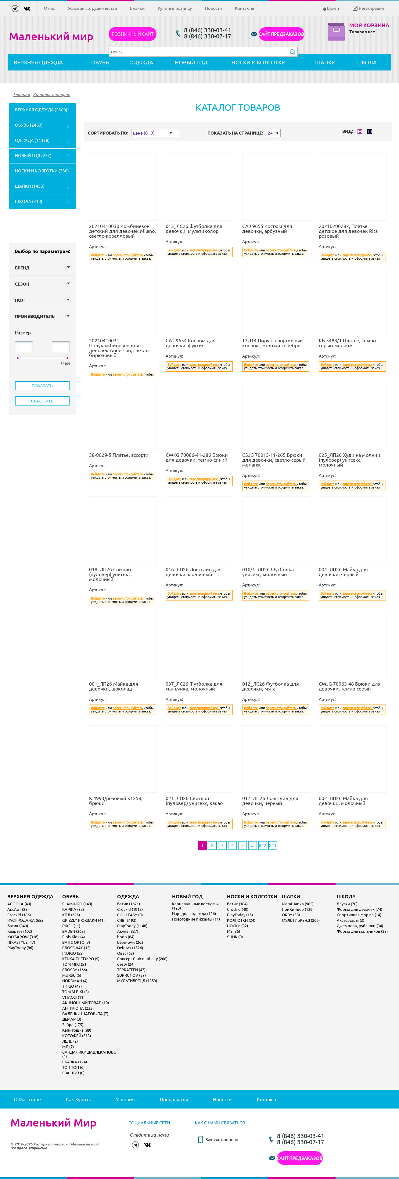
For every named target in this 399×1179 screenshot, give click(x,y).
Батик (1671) (128, 904)
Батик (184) (237, 904)
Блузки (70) (347, 904)
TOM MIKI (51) (75, 964)
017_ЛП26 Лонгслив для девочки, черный (270, 800)
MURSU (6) (71, 975)
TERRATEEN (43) (131, 970)
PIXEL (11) (71, 926)
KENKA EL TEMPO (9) (80, 959)
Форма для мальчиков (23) (362, 931)
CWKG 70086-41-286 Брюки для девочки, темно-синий (197, 457)
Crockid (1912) (130, 909)
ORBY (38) (291, 915)
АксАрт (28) (18, 909)
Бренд (42, 268)
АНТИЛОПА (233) (78, 1008)
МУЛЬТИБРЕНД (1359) (137, 981)
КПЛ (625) (71, 915)
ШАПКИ (325, 62)
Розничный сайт (132, 34)
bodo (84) (126, 937)
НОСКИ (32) (237, 926)
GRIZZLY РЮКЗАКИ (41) (83, 920)
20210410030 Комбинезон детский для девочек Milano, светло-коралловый (122, 231)
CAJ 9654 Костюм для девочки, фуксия (191, 343)
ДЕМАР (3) (71, 1019)
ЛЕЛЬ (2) (70, 1041)
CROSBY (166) (74, 970)
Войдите (98, 255)
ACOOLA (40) (19, 904)
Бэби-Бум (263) (131, 942)
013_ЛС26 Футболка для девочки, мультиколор (194, 228)
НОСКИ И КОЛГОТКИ (259, 62)
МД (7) (68, 1046)
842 (262, 845)
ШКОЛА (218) (28, 201)
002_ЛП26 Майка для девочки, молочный (343, 800)
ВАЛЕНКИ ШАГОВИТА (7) (85, 1013)
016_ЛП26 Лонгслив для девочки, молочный (194, 572)
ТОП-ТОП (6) (73, 1067)
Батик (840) (17, 926)
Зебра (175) (72, 1024)
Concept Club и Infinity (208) (142, 959)
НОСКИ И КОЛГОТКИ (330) (42, 170)
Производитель (42, 316)
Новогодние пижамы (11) (196, 919)
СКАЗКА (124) (74, 1062)
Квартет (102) (19, 931)
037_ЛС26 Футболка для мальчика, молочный (194, 686)
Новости (213, 8)
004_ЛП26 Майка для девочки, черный (343, 572)
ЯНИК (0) (235, 937)
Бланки (137, 8)
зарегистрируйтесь (128, 255)
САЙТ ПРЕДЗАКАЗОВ (281, 34)
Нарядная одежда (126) (194, 913)
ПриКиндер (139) (298, 909)
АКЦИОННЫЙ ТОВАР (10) (85, 1003)
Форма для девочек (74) (359, 909)
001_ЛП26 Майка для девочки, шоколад (113, 686)
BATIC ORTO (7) (76, 942)
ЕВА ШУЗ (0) (73, 1073)
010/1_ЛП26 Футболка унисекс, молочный (268, 572)
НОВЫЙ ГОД (191, 62)
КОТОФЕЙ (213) (76, 1035)
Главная (21, 94)
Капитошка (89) (76, 1030)
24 (270, 133)
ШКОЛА (366, 62)
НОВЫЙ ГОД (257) (33, 155)
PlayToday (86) (20, 948)
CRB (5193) (126, 920)
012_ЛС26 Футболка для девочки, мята (270, 686)
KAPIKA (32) (73, 909)
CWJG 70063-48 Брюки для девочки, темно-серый (350, 686)
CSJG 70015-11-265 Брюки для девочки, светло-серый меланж (274, 459)
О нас (49, 8)
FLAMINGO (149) (77, 904)
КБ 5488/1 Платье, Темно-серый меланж (348, 343)
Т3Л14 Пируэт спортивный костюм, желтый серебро (272, 343)
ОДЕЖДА (141, 62)
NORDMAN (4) (75, 981)
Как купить (78, 1099)
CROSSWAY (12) (76, 948)
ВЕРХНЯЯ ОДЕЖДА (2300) (41, 109)
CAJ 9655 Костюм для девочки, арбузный (267, 228)
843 (272, 845)
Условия (125, 1099)
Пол (42, 300)
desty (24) (126, 964)
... (252, 845)
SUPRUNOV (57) (131, 975)
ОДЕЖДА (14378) (32, 140)
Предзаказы (174, 1099)
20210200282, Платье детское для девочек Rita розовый (348, 231)
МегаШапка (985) (298, 904)
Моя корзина (369, 25)
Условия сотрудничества (92, 8)
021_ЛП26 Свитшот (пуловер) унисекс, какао (194, 800)
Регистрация (371, 8)
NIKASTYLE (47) (21, 942)
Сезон (42, 284)
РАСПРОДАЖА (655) (26, 920)
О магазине (27, 1099)
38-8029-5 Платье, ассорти (119, 455)
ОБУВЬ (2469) (29, 125)
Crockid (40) (237, 909)
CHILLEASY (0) (130, 915)
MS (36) (233, 931)
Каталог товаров (51, 94)
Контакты (244, 8)
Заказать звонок (222, 1139)
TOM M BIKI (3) (75, 992)
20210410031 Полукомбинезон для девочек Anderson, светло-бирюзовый (119, 348)
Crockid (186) (19, 915)
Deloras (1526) (130, 948)
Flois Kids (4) (73, 937)
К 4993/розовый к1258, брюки (115, 800)
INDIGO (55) (73, 953)
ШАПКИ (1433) (30, 186)
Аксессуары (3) (350, 920)
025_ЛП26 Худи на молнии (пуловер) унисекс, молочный (349, 459)
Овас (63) (125, 953)
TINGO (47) (72, 986)
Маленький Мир (53, 1122)
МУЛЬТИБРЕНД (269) (301, 920)
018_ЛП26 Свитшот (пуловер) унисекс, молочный (111, 574)
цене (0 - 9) (144, 133)
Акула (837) (127, 931)
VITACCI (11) (73, 997)
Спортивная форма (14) (359, 915)
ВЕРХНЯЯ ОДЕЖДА (38, 62)
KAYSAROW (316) (22, 937)
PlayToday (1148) (132, 926)
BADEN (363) (73, 931)
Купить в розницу (175, 8)
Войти (333, 8)
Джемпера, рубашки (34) (360, 926)
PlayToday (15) (240, 915)
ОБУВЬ (100, 62)
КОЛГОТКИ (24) (241, 920)
